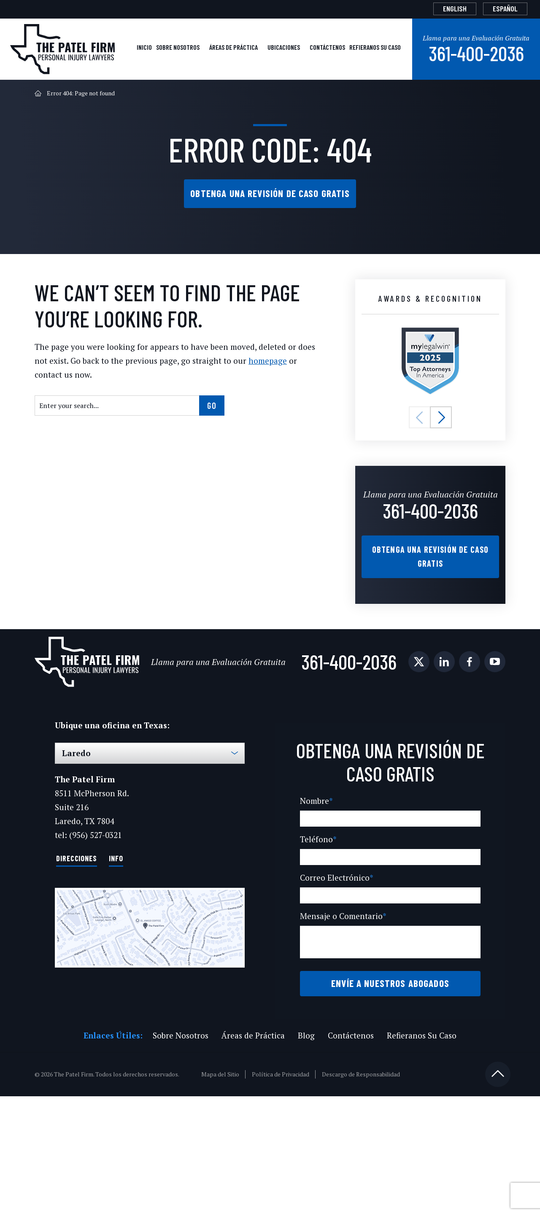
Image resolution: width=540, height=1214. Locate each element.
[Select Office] (150, 834)
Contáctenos (280, 96)
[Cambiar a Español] (499, 9)
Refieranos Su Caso (348, 96)
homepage (259, 435)
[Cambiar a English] (438, 9)
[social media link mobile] (45, 757)
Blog (306, 1153)
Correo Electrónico (335, 981)
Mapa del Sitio (221, 1192)
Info (115, 939)
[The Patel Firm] (62, 43)
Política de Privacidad (281, 1192)
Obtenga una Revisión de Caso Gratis (270, 242)
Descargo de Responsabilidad (361, 1192)
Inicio (25, 96)
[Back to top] (497, 1192)
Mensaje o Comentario (342, 1020)
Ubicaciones (221, 96)
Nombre (316, 904)
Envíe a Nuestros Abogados (390, 1094)
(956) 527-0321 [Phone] (95, 915)
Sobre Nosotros (73, 96)
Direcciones (75, 939)
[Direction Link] (150, 1008)
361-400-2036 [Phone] (466, 101)
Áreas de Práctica (152, 96)
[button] (420, 478)
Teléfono (316, 943)
